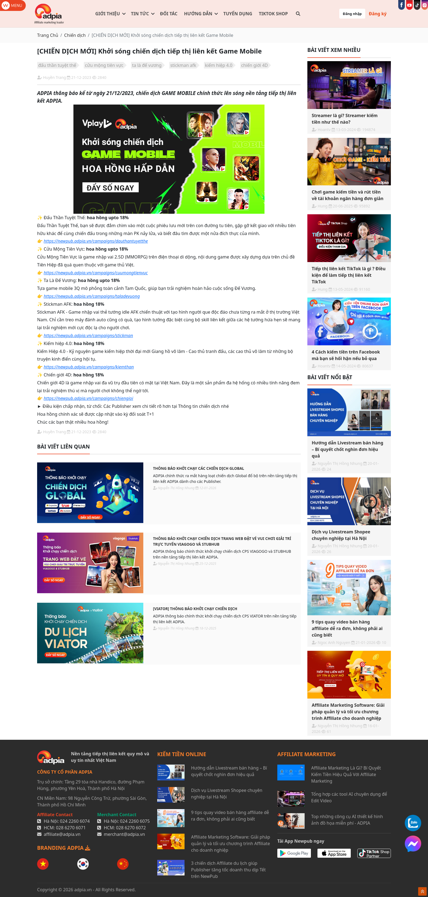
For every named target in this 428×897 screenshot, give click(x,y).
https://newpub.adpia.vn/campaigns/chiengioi (88, 398)
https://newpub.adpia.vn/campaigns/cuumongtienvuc (96, 273)
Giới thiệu (107, 14)
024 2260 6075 (135, 821)
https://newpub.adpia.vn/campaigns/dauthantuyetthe (96, 241)
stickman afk (183, 65)
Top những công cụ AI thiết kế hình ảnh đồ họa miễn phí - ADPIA (347, 819)
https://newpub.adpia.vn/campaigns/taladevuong (92, 296)
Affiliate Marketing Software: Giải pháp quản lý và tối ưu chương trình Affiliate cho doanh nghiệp (230, 843)
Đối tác (168, 14)
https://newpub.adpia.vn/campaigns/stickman (88, 335)
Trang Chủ (47, 35)
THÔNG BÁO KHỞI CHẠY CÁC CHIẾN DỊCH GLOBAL (198, 468)
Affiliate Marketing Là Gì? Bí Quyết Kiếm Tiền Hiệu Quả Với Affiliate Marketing (346, 774)
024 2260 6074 (75, 821)
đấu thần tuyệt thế (57, 65)
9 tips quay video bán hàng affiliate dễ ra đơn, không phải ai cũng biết (230, 815)
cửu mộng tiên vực (104, 65)
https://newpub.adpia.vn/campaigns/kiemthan (89, 367)
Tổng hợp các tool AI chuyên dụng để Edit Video (349, 797)
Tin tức (140, 14)
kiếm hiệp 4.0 (218, 65)
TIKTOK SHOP (273, 14)
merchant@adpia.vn (124, 834)
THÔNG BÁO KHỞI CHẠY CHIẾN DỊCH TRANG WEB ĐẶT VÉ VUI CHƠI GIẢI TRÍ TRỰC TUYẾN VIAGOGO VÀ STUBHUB (222, 541)
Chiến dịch (75, 35)
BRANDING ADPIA (63, 847)
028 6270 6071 (71, 828)
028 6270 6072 (131, 828)
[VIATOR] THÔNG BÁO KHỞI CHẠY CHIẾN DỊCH (195, 608)
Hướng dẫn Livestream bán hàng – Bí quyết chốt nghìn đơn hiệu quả (229, 771)
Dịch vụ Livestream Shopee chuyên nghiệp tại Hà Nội (226, 793)
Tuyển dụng (237, 14)
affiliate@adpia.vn (62, 834)
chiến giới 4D (254, 65)
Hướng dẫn (198, 14)
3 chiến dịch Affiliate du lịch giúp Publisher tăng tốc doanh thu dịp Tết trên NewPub (228, 869)
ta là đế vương (147, 65)
